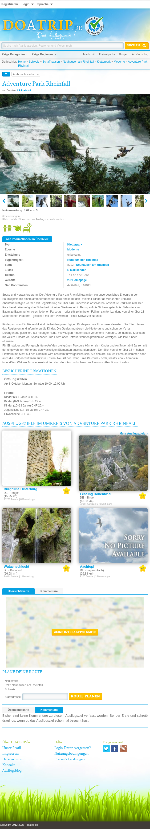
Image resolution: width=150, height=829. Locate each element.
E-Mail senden (76, 270)
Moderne (119, 61)
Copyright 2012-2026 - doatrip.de (19, 824)
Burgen (123, 54)
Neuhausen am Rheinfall (78, 61)
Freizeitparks (107, 54)
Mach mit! (89, 54)
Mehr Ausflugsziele (132, 433)
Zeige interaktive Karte (75, 632)
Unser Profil (11, 748)
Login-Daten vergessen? (72, 748)
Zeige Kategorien (13, 54)
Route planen (85, 696)
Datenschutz (12, 759)
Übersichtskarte (18, 591)
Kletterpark (104, 61)
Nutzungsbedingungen (71, 754)
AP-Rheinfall (24, 90)
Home (22, 61)
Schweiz (34, 61)
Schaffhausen (51, 61)
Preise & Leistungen (69, 759)
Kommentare (49, 591)
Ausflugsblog (140, 54)
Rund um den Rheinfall (82, 260)
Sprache (43, 4)
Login (25, 4)
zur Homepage (77, 280)
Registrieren (9, 4)
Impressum (10, 754)
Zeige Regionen (42, 54)
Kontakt (8, 765)
